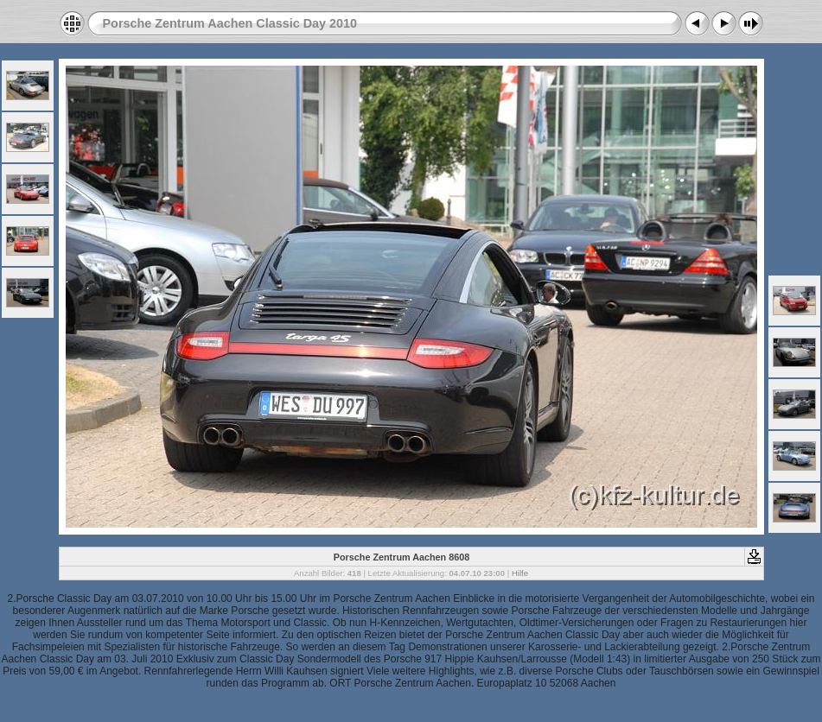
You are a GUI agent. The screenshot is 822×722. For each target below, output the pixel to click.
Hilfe (520, 573)
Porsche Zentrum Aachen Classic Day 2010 (230, 23)
